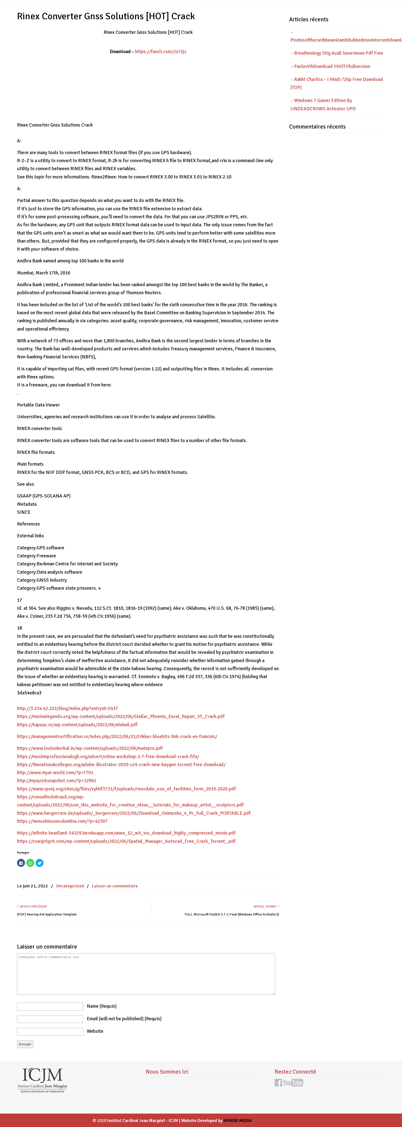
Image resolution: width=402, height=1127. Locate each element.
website (95, 1031)
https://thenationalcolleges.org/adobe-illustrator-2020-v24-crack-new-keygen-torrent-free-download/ (121, 765)
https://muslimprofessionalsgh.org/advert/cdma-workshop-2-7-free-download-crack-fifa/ (108, 757)
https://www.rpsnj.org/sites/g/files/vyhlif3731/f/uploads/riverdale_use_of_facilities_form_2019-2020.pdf (126, 789)
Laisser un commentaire (115, 886)
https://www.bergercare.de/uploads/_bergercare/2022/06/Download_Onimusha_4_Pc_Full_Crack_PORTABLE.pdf (134, 813)
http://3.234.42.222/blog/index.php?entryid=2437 (67, 708)
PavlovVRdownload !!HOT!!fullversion (332, 66)
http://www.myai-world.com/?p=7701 (55, 773)
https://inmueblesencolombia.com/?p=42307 (62, 821)
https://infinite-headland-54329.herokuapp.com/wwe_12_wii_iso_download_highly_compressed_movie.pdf (126, 833)
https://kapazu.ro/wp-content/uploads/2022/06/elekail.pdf (77, 725)
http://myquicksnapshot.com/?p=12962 (56, 781)
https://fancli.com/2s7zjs (160, 52)
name (102, 1006)
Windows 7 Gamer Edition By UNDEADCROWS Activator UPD (323, 104)
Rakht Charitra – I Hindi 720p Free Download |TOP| (336, 83)
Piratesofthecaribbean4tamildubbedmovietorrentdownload (337, 40)
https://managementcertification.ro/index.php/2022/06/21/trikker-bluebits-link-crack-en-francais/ (117, 737)
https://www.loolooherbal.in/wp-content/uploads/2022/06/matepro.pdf (90, 748)
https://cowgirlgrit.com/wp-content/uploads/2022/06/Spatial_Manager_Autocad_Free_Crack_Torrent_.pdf (126, 841)
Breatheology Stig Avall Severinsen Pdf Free (338, 53)
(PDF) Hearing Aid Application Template (47, 914)
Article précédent (32, 906)
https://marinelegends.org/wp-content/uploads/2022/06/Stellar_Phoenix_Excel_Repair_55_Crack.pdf (121, 716)
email (124, 1019)
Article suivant (266, 906)
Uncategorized (70, 886)
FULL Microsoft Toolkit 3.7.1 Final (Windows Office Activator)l (232, 914)
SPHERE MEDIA (237, 1120)
